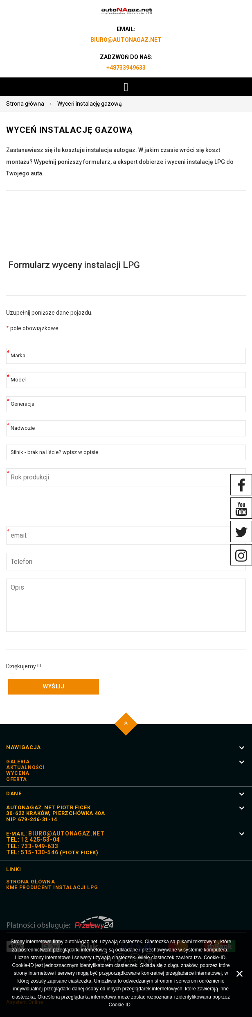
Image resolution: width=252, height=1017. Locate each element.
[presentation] (68, 511)
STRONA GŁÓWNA (30, 882)
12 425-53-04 (40, 839)
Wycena (17, 773)
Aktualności (25, 767)
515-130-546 (39, 852)
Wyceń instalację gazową (89, 103)
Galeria (18, 762)
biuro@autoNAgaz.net (126, 39)
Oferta (16, 779)
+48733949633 (126, 67)
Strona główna (25, 103)
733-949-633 (39, 846)
